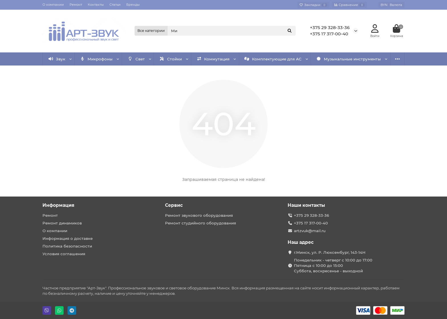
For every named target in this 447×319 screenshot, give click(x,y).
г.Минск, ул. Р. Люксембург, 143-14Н (329, 252)
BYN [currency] (391, 5)
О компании (53, 5)
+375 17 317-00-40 (329, 33)
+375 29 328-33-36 (330, 27)
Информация (58, 205)
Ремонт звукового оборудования (199, 215)
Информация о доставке (67, 238)
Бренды (133, 5)
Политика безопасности (67, 246)
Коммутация (213, 59)
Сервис (174, 205)
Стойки (170, 59)
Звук (57, 59)
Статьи (115, 5)
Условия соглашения (63, 253)
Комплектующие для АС (273, 59)
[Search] (232, 31)
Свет (136, 59)
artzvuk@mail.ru (310, 230)
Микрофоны (96, 59)
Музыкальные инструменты (348, 59)
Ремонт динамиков (62, 223)
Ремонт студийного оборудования (200, 223)
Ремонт (76, 5)
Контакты (96, 5)
